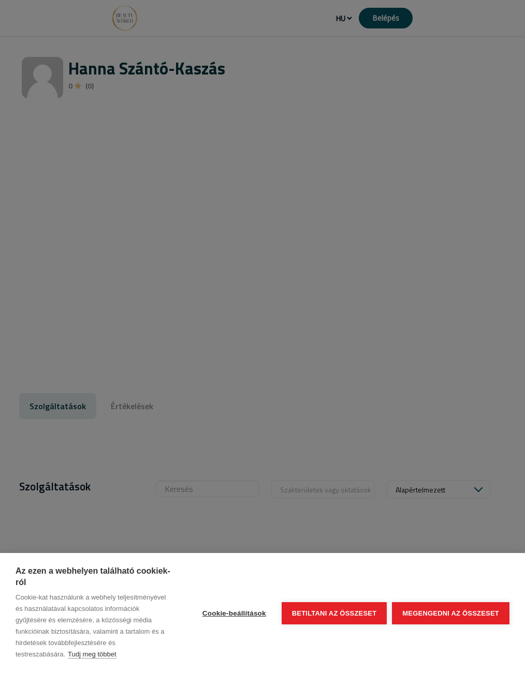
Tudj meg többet (92, 654)
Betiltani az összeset (334, 613)
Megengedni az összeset (450, 613)
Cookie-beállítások (234, 613)
